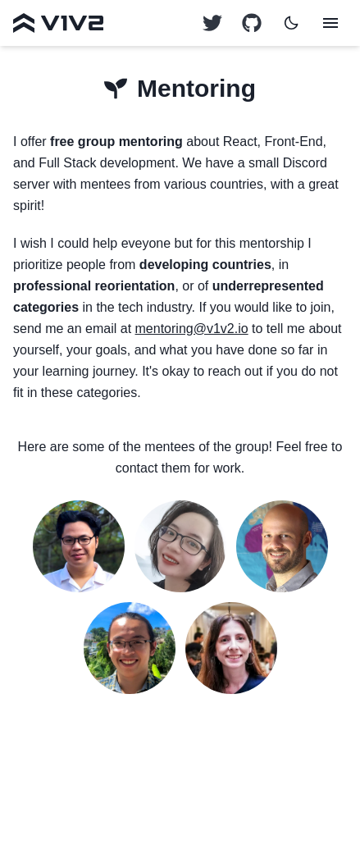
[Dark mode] (291, 23)
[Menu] (330, 23)
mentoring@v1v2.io (191, 329)
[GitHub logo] (212, 23)
